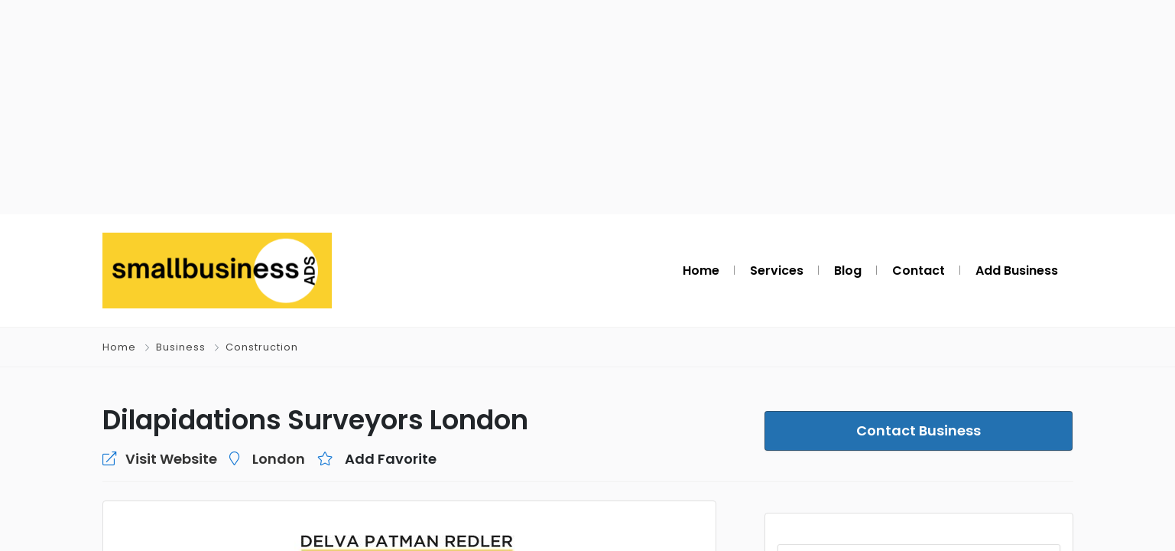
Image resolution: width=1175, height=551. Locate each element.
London (278, 458)
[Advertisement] (588, 107)
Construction (262, 347)
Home (119, 347)
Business (181, 347)
